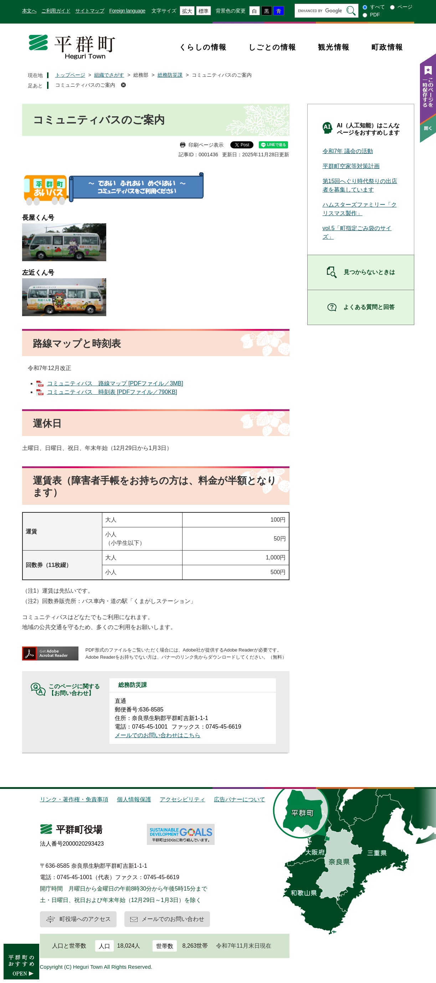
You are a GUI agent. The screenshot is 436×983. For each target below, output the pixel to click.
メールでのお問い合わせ (173, 919)
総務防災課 (170, 75)
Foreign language (127, 11)
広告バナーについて (239, 799)
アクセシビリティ (182, 799)
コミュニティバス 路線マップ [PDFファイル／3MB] (115, 383)
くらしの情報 (203, 47)
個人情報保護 (134, 799)
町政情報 (387, 47)
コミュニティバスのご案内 (85, 85)
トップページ (70, 75)
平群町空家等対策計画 (351, 166)
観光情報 (334, 47)
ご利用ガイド (55, 11)
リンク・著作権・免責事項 (74, 799)
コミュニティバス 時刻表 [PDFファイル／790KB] (112, 392)
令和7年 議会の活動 (348, 151)
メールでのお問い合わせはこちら (157, 735)
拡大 (187, 11)
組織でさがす (109, 75)
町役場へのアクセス (85, 919)
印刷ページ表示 (206, 145)
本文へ (29, 11)
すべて (377, 7)
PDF (375, 14)
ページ (404, 7)
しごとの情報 (272, 47)
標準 (204, 11)
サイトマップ (89, 11)
